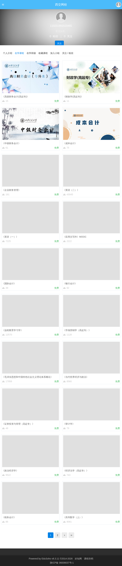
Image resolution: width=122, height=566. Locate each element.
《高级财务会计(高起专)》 (15, 96)
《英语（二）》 (71, 190)
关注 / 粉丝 (67, 53)
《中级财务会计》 (11, 143)
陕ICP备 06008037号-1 (62, 562)
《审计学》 (69, 424)
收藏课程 (43, 53)
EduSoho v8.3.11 (50, 558)
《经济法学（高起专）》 (75, 470)
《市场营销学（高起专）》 (77, 330)
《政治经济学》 (10, 470)
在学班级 (31, 53)
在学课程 (19, 53)
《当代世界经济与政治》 (75, 377)
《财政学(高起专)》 (73, 96)
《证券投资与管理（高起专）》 (18, 424)
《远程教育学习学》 (12, 330)
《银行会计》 (70, 283)
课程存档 (88, 558)
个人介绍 (7, 53)
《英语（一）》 (10, 236)
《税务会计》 (9, 517)
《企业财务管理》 (11, 190)
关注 (59, 43)
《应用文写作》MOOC (74, 236)
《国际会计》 (9, 283)
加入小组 (55, 53)
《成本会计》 (70, 143)
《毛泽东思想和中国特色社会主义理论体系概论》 (27, 377)
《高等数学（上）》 (73, 517)
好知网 (78, 558)
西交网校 (61, 4)
